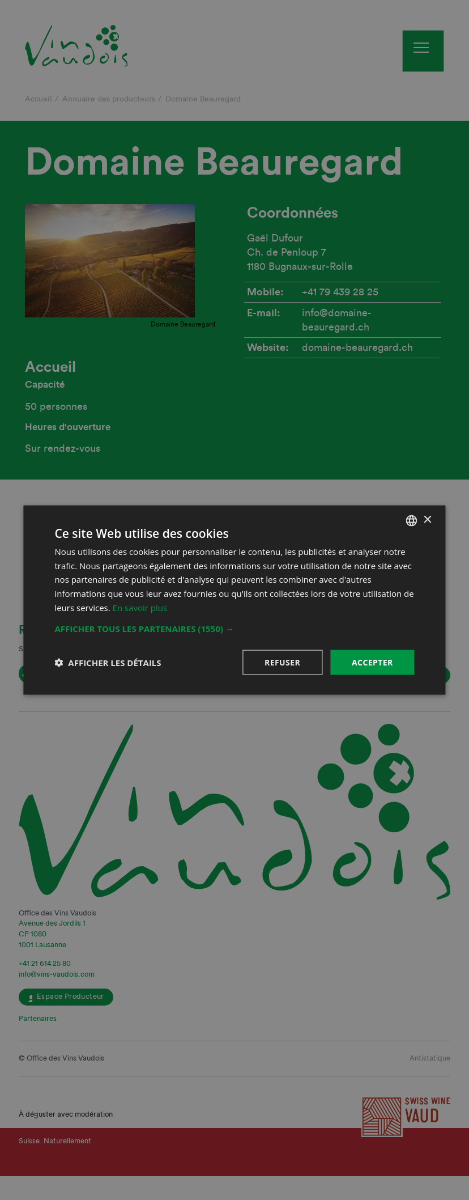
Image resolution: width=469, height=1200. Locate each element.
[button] (234, 628)
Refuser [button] (282, 661)
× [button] (427, 520)
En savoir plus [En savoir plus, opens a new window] (140, 607)
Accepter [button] (372, 661)
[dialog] (234, 600)
